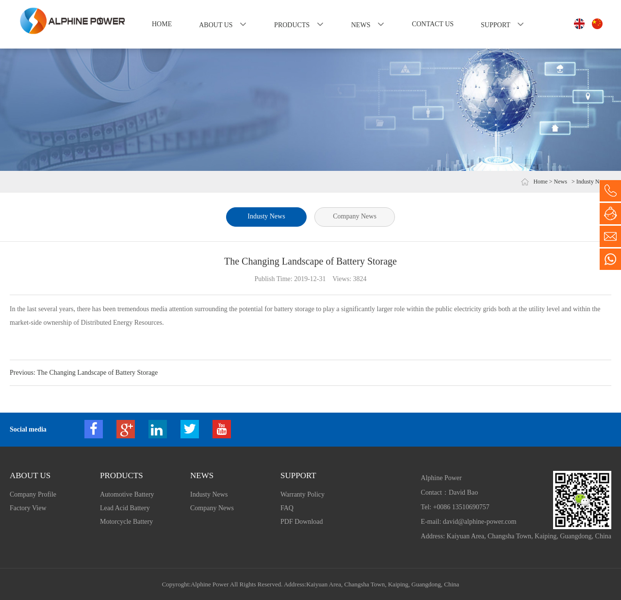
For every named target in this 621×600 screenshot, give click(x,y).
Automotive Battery (127, 494)
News (361, 25)
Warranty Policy (302, 494)
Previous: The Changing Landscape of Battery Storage (84, 372)
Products (292, 25)
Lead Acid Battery (125, 508)
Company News (355, 216)
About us (215, 25)
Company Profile (33, 494)
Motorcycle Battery (126, 521)
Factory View (28, 508)
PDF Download (301, 521)
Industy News (266, 216)
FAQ (287, 508)
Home (162, 24)
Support (495, 25)
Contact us (433, 24)
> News (558, 181)
